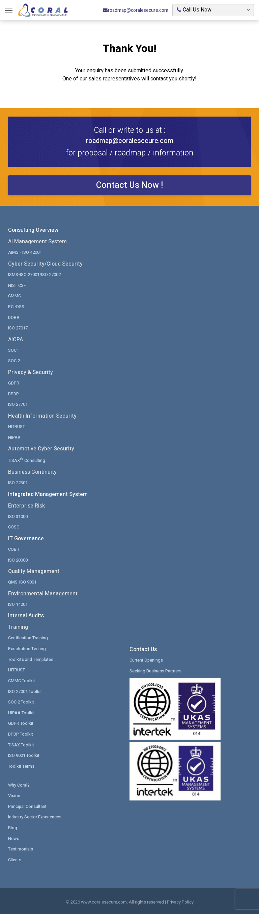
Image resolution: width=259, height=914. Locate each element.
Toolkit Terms (21, 764)
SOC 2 (14, 360)
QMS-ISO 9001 (22, 581)
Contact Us (143, 648)
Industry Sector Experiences (35, 815)
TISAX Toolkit (21, 743)
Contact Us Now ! (129, 185)
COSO (14, 526)
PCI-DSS (16, 306)
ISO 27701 (18, 404)
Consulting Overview (33, 230)
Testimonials (20, 847)
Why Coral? (19, 783)
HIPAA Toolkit (21, 711)
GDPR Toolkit (21, 722)
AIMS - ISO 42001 (25, 252)
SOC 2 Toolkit (21, 700)
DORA (14, 317)
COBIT (14, 548)
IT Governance (26, 538)
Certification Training (28, 637)
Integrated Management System (48, 493)
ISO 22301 (18, 481)
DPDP (13, 393)
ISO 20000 (18, 558)
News (13, 836)
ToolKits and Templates (31, 658)
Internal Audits (26, 615)
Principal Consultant (28, 804)
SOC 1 (14, 350)
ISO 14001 (18, 603)
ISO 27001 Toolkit (25, 690)
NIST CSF (17, 285)
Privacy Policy (180, 899)
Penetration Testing (27, 647)
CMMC (14, 296)
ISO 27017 (18, 327)
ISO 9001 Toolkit (24, 753)
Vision (14, 794)
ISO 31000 (18, 515)
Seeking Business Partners (156, 669)
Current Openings (147, 659)
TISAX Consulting (27, 459)
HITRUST (16, 426)
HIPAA (14, 437)
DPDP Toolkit (20, 732)
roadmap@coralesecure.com (135, 10)
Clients (15, 858)
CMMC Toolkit (21, 679)
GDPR (13, 382)
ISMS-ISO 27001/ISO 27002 (34, 274)
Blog (12, 825)
